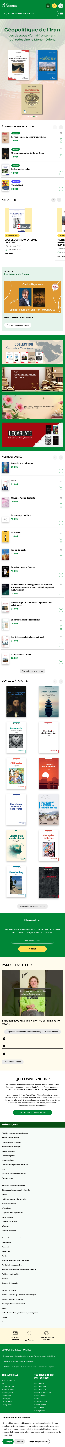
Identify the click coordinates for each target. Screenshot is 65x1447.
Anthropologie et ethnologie (11, 1142)
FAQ (3, 1383)
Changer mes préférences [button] (38, 1441)
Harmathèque (39, 1383)
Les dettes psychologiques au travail (27, 637)
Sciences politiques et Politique (12, 1299)
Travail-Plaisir (17, 185)
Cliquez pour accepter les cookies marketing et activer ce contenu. (33, 992)
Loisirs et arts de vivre (9, 1222)
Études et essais (7, 1178)
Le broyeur (16, 532)
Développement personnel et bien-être (15, 1165)
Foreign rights (7, 1405)
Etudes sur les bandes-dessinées (13, 1185)
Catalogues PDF (8, 1386)
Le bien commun (40, 1402)
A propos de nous (8, 1380)
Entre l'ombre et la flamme (23, 567)
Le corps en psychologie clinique (25, 620)
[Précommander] (61, 140)
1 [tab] (28, 116)
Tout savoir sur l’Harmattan (32, 1113)
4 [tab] (37, 116)
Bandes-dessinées (8, 1151)
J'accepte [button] (8, 1441)
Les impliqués (39, 1411)
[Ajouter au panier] (61, 189)
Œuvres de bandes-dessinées (12, 1238)
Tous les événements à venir (18, 325)
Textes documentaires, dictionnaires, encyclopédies (20, 1313)
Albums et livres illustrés (10, 1138)
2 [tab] (31, 116)
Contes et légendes (8, 1156)
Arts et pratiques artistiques (11, 1147)
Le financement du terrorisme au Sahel (28, 137)
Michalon (37, 1398)
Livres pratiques (7, 1217)
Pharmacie (5, 1247)
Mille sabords (39, 1408)
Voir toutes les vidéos (13, 1062)
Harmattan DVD (40, 1386)
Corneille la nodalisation (22, 463)
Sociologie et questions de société (14, 1304)
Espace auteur (7, 1402)
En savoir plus (13, 250)
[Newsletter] (48, 5)
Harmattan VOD (40, 1389)
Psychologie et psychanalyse (12, 1265)
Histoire (4, 1194)
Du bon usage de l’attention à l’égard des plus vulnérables (31, 603)
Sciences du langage (9, 1290)
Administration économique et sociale (15, 1133)
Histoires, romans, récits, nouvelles (14, 1199)
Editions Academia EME (43, 1392)
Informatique (6, 1208)
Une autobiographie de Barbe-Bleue (27, 153)
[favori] (61, 133)
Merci (13, 480)
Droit (3, 1169)
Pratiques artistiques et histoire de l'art (15, 1260)
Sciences (5, 1278)
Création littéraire (8, 1160)
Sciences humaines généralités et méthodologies (19, 1295)
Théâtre (4, 1317)
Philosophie (6, 1251)
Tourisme (5, 1322)
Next (59, 200)
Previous (53, 200)
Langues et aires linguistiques (12, 1213)
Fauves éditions (40, 1395)
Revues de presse (8, 1389)
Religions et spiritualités (10, 1274)
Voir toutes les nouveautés (32, 671)
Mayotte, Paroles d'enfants (23, 498)
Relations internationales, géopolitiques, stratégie (19, 1269)
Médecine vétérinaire (9, 1231)
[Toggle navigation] (61, 13)
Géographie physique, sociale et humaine (16, 1190)
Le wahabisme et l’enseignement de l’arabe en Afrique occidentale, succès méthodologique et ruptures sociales (32, 587)
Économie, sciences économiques (14, 1174)
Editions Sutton (40, 1405)
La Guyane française (20, 169)
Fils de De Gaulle (18, 550)
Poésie (4, 1256)
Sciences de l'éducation (10, 1283)
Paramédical (6, 1242)
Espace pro (6, 1399)
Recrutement (6, 1396)
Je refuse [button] (19, 1441)
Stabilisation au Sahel (21, 654)
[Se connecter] (54, 5)
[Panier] (60, 5)
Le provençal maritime (21, 515)
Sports (4, 1308)
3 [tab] (34, 116)
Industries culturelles (9, 1203)
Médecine (5, 1226)
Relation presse (7, 1393)
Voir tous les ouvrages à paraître (32, 906)
